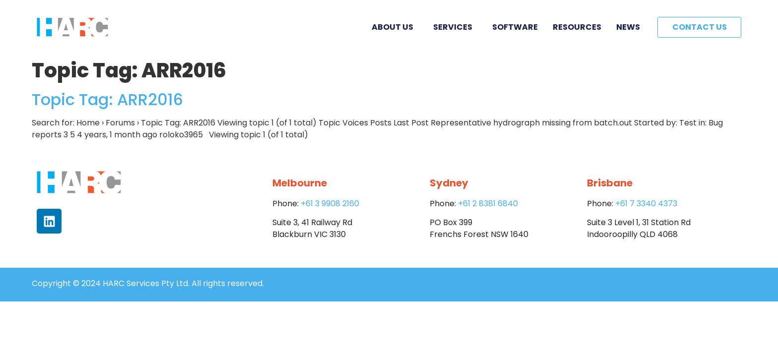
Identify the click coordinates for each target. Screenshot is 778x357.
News (628, 27)
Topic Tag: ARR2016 (107, 99)
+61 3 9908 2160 (330, 203)
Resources (577, 27)
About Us (395, 27)
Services (455, 27)
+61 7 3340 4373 (646, 203)
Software (515, 27)
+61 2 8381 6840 (488, 203)
